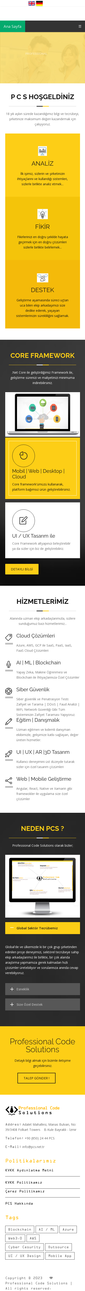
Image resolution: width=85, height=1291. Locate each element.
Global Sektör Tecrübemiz (37, 928)
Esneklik (23, 989)
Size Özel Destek (30, 1004)
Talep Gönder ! (36, 1078)
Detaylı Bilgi (22, 569)
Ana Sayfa (13, 26)
